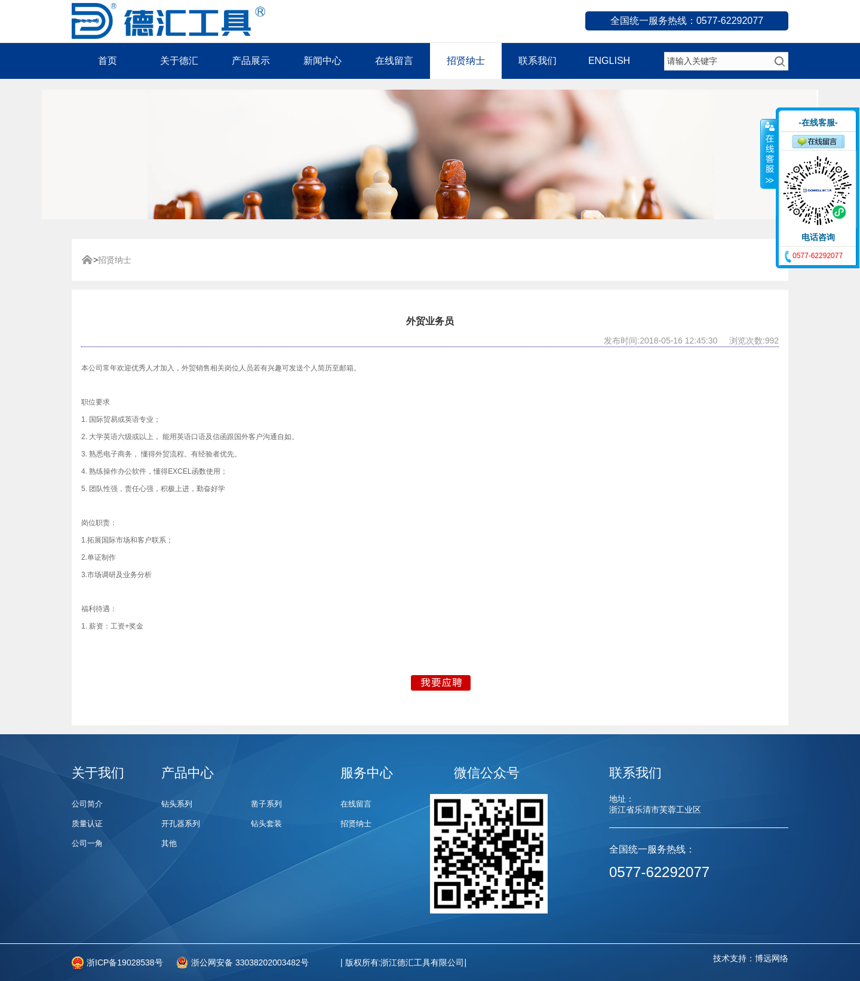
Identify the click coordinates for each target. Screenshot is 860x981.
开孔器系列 (180, 823)
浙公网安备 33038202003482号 (250, 962)
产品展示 (251, 61)
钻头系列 (176, 803)
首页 (107, 61)
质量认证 (87, 823)
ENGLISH (609, 61)
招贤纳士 (466, 61)
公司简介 (87, 803)
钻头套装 (266, 823)
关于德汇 (179, 61)
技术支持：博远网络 (750, 958)
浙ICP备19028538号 (125, 962)
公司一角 (87, 843)
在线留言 (394, 61)
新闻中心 (322, 61)
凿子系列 (266, 803)
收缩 (768, 153)
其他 (169, 843)
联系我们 (537, 61)
